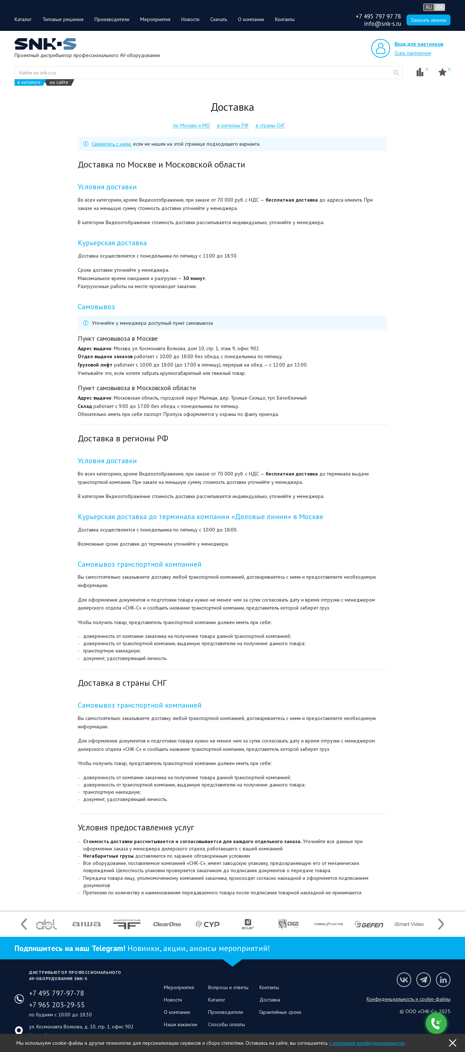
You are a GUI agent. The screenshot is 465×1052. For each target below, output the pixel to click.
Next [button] (441, 924)
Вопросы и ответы (228, 987)
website (396, 72)
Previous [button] (24, 924)
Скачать (218, 19)
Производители (111, 19)
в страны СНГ (270, 125)
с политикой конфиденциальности (366, 1043)
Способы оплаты (226, 1024)
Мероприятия (155, 19)
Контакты (285, 19)
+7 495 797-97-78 (56, 993)
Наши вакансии (180, 1024)
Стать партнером (413, 53)
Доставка (269, 999)
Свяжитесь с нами (111, 144)
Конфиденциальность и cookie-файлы (408, 999)
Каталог (23, 19)
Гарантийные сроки (280, 1012)
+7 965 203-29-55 (57, 1004)
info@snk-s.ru (382, 24)
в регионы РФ (232, 125)
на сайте (59, 82)
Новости (190, 19)
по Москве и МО (191, 125)
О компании (251, 19)
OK (453, 1043)
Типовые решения (63, 19)
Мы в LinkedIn (443, 979)
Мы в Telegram (423, 979)
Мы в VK (404, 979)
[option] (46, 924)
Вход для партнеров (419, 44)
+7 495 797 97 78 (378, 16)
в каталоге (29, 82)
